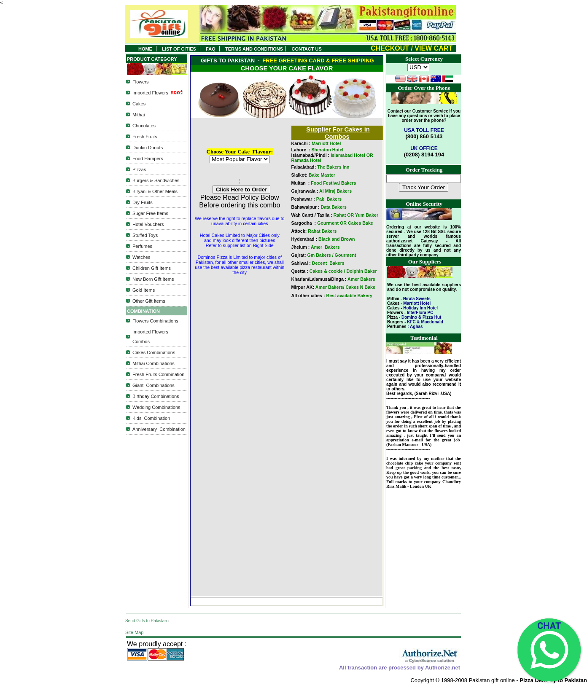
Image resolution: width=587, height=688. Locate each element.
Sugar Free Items (150, 213)
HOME (145, 48)
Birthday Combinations (155, 396)
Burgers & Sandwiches (155, 180)
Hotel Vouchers (148, 224)
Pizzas (139, 169)
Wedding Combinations (156, 407)
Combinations (158, 385)
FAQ (210, 48)
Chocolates (144, 125)
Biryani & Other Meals (155, 191)
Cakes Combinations (153, 352)
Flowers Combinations (155, 320)
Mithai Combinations (153, 363)
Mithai (138, 114)
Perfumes (142, 246)
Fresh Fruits (144, 136)
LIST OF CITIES (179, 48)
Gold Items (143, 290)
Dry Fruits (142, 202)
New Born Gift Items (153, 279)
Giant (137, 385)
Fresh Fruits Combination (158, 374)
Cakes (138, 103)
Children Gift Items (151, 268)
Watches (141, 257)
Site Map (134, 632)
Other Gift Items (148, 301)
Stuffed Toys (145, 235)
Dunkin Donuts (147, 147)
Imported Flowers (150, 92)
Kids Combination (151, 418)
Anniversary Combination (159, 429)
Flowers (140, 81)
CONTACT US (307, 48)
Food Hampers (147, 158)
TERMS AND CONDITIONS (255, 48)
